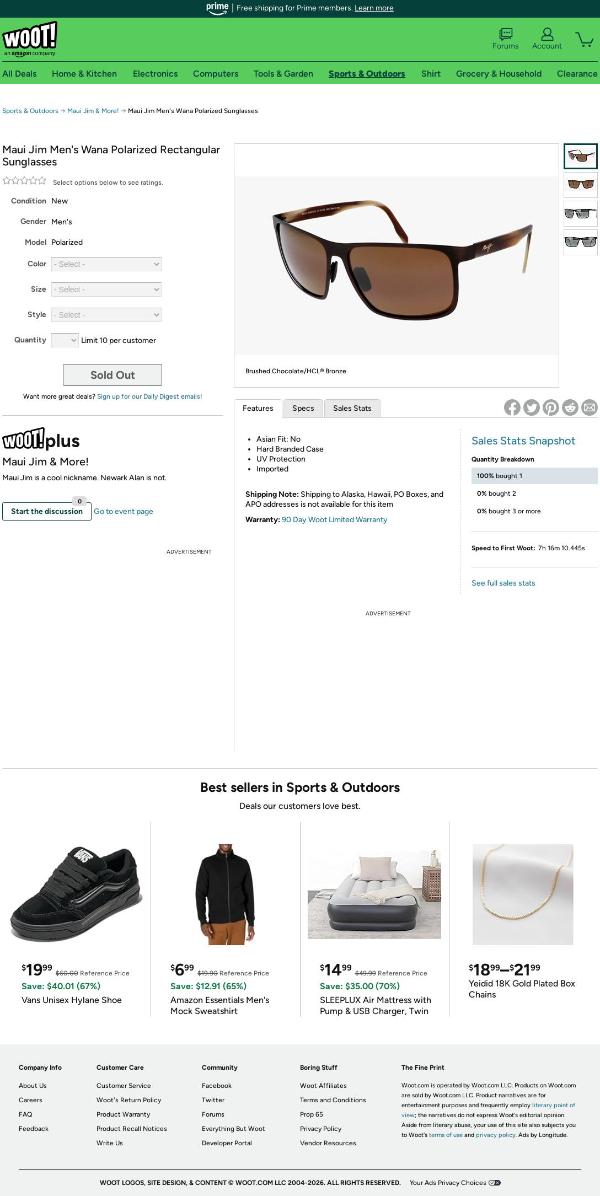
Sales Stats (352, 408)
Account (547, 39)
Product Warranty (123, 1114)
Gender (33, 221)
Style (37, 314)
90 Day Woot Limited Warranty (335, 519)
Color (37, 264)
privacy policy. (496, 1135)
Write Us (110, 1143)
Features (258, 408)
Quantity (30, 340)
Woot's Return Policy (129, 1100)
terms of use (446, 1135)
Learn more (374, 8)
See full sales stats (503, 583)
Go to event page (123, 511)
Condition (28, 201)
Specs (303, 408)
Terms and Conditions (333, 1100)
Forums (505, 39)
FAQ (25, 1114)
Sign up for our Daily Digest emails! (149, 396)
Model (35, 242)
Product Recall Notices (132, 1129)
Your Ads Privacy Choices (448, 1183)
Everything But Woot (233, 1129)
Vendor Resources (328, 1143)
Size (38, 289)
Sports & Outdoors (30, 111)
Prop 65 (311, 1114)
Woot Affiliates (323, 1086)
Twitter (213, 1100)
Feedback (34, 1129)
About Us (33, 1086)
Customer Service (124, 1086)
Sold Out (112, 375)
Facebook (217, 1086)
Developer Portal (227, 1143)
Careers (30, 1100)
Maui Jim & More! (93, 111)
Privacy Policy (320, 1129)
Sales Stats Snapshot (524, 440)
